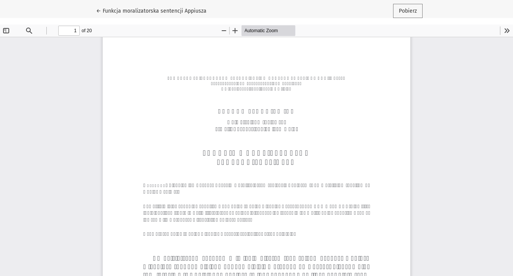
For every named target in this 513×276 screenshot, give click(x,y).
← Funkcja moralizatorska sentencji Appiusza (151, 10)
